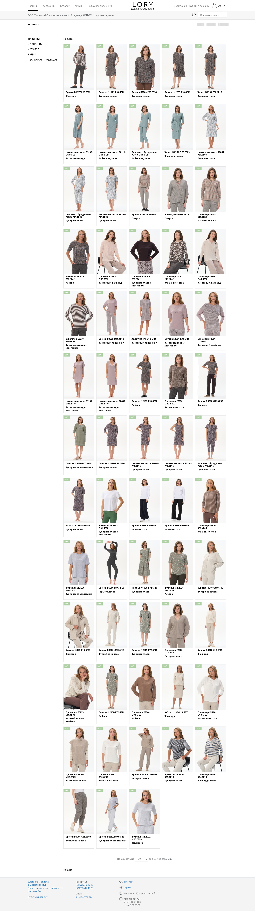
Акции (78, 6)
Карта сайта (35, 891)
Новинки (33, 6)
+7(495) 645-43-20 (84, 888)
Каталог (65, 6)
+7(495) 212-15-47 (84, 884)
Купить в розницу (199, 6)
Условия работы (37, 884)
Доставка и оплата (38, 881)
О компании (180, 6)
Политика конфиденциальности (45, 888)
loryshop (128, 881)
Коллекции (49, 6)
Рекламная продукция (99, 6)
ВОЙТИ (218, 5)
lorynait (127, 887)
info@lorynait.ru (84, 896)
